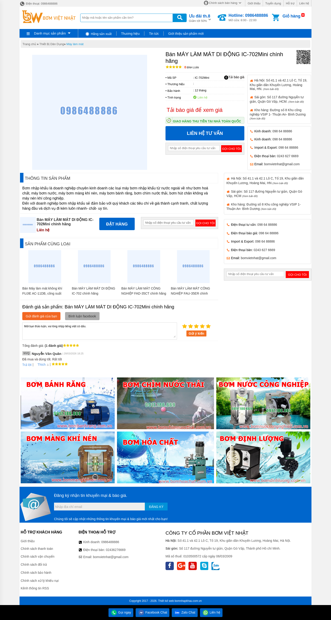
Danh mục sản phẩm (50, 33)
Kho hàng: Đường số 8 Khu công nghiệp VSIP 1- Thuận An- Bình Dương (278, 114)
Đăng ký (156, 507)
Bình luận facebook (82, 316)
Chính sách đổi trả (34, 564)
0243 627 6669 (287, 156)
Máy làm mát (74, 44)
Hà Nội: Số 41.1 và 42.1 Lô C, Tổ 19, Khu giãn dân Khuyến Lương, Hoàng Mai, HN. (278, 84)
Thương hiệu (130, 33)
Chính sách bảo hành (36, 572)
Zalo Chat (184, 612)
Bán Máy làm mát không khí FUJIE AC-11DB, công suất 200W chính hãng (42, 293)
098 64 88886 (282, 131)
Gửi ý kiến (196, 333)
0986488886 (110, 542)
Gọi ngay (121, 612)
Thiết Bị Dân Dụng (51, 44)
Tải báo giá (234, 77)
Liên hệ (304, 3)
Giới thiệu (254, 3)
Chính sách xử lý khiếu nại (40, 580)
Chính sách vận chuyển (37, 556)
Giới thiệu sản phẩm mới (186, 33)
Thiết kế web (166, 601)
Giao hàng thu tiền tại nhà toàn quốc (207, 121)
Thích (40, 364)
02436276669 (116, 550)
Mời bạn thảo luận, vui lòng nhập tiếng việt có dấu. (100, 331)
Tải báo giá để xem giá (195, 110)
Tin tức (154, 33)
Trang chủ (29, 44)
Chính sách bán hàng (223, 3)
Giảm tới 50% (199, 18)
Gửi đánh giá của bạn (41, 316)
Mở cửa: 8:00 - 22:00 (248, 17)
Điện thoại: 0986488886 (38, 3)
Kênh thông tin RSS (35, 588)
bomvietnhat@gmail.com (282, 164)
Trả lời (26, 365)
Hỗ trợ (290, 3)
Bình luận (191, 67)
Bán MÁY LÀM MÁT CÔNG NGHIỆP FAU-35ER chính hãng (190, 293)
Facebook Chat (152, 612)
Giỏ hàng (291, 16)
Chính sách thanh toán (37, 548)
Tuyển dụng (273, 3)
